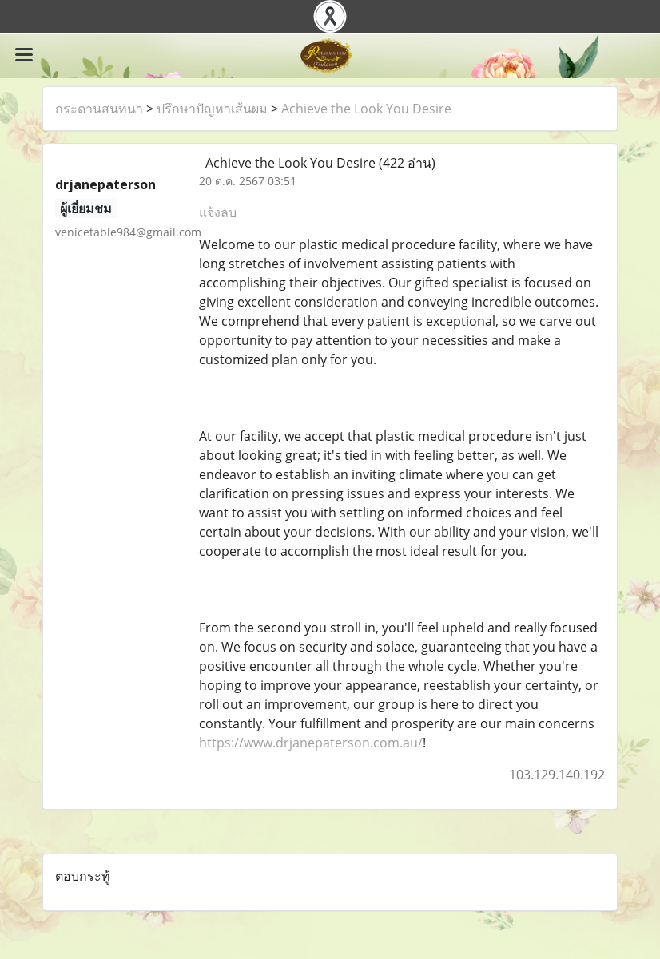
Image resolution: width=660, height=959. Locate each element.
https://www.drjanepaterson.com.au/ (311, 742)
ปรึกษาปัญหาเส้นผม (212, 108)
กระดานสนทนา (99, 108)
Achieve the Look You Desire (366, 108)
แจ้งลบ (218, 212)
